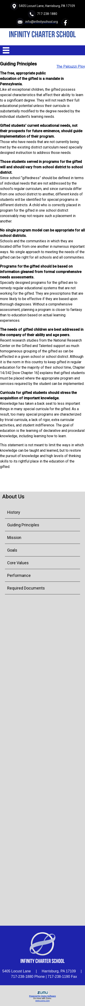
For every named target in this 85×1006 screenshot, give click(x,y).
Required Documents (26, 588)
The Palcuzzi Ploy (71, 66)
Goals (12, 550)
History (13, 512)
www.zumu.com (42, 1000)
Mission (14, 537)
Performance (19, 575)
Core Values (18, 562)
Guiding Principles (23, 525)
